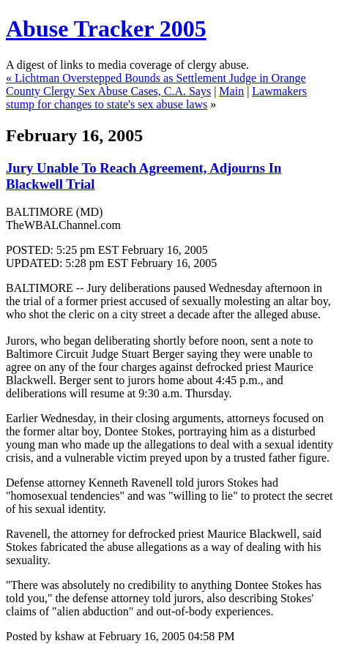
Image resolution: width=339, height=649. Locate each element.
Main (231, 91)
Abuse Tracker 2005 (106, 28)
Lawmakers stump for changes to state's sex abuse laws (156, 97)
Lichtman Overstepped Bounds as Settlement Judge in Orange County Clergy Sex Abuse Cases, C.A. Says (156, 84)
